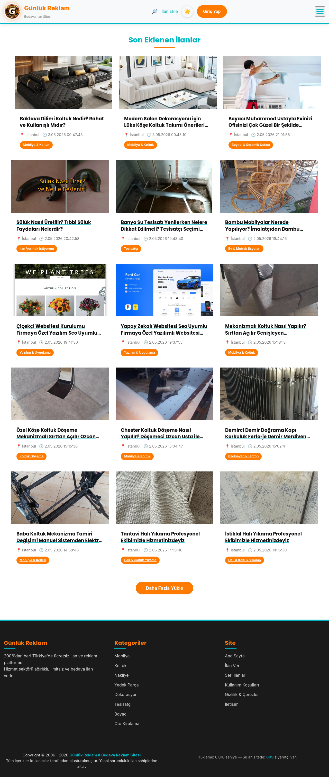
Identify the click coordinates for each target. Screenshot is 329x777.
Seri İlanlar (235, 675)
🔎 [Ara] (154, 11)
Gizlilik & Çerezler (242, 694)
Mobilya (122, 655)
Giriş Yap (212, 11)
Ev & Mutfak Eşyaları (244, 249)
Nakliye (121, 675)
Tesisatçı (131, 249)
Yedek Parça (126, 684)
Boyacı (120, 714)
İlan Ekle (170, 11)
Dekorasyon (126, 694)
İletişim (232, 704)
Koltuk (120, 665)
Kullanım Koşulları (242, 684)
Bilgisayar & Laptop (243, 456)
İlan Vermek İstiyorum (37, 249)
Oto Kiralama (126, 723)
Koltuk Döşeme (31, 456)
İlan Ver (232, 665)
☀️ (187, 11)
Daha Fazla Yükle (164, 588)
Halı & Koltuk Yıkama (140, 560)
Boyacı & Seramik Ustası (251, 145)
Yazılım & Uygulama (35, 352)
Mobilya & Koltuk (36, 145)
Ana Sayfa (235, 655)
